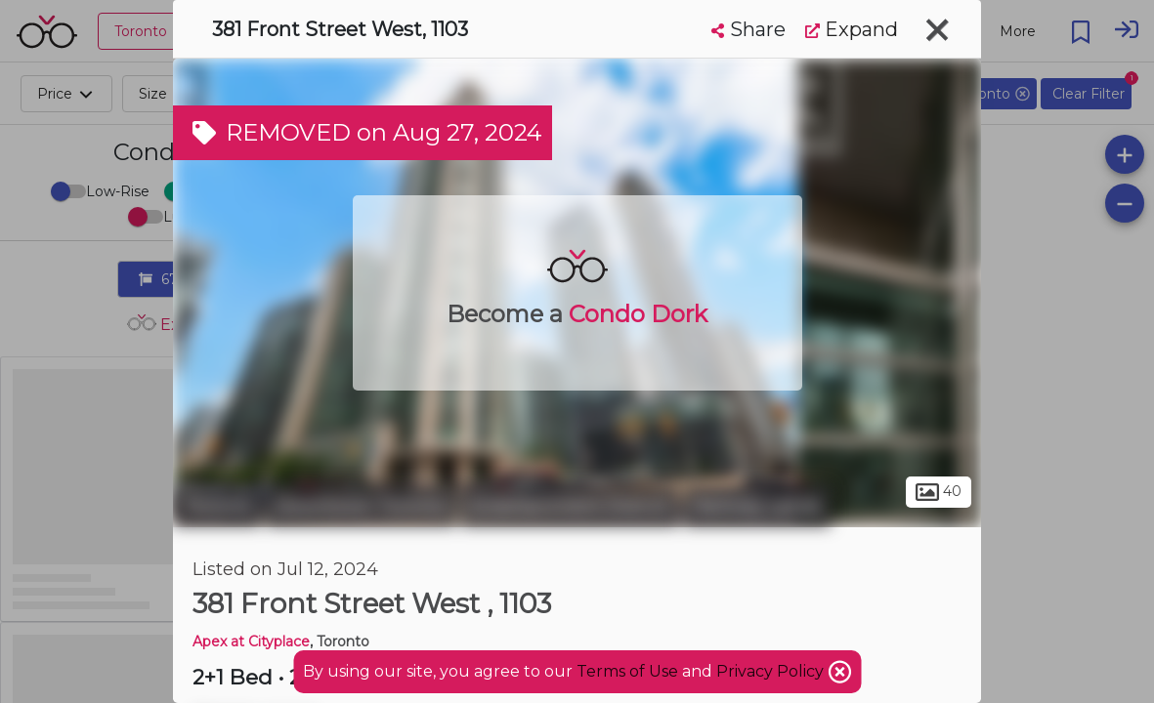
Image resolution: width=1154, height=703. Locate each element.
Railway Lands (757, 506)
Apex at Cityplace (251, 641)
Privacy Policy (772, 671)
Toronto (217, 506)
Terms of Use (627, 671)
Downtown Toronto (361, 506)
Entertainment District (570, 506)
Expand (851, 29)
